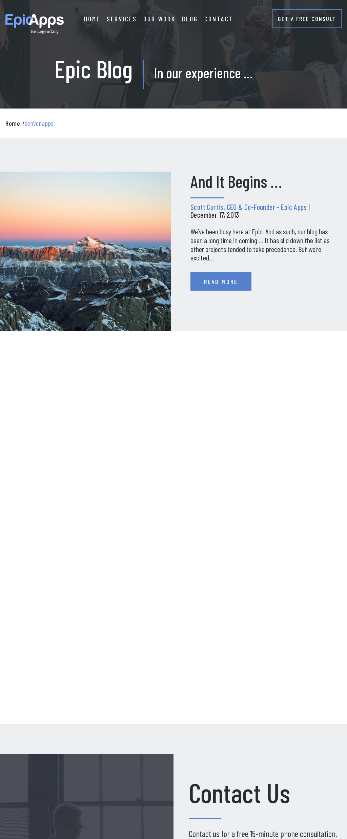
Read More (221, 281)
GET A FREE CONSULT (307, 18)
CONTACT (218, 19)
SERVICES (122, 19)
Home (12, 123)
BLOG (190, 19)
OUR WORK (159, 19)
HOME (92, 19)
